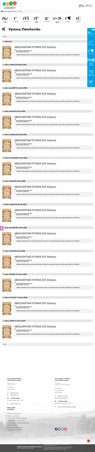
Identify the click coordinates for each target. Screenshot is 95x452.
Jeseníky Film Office (12, 425)
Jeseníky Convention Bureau (14, 427)
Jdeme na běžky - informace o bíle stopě (18, 423)
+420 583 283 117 (15, 393)
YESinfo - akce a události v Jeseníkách (17, 418)
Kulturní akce (12, 11)
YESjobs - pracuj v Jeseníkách (15, 430)
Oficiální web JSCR (15, 403)
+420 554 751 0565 (62, 396)
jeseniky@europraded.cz (61, 398)
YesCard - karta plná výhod (14, 413)
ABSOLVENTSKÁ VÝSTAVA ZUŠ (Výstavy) (35, 47)
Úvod (9, 5)
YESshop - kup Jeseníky (13, 416)
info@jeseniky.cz (14, 395)
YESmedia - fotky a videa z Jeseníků (16, 420)
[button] (86, 5)
